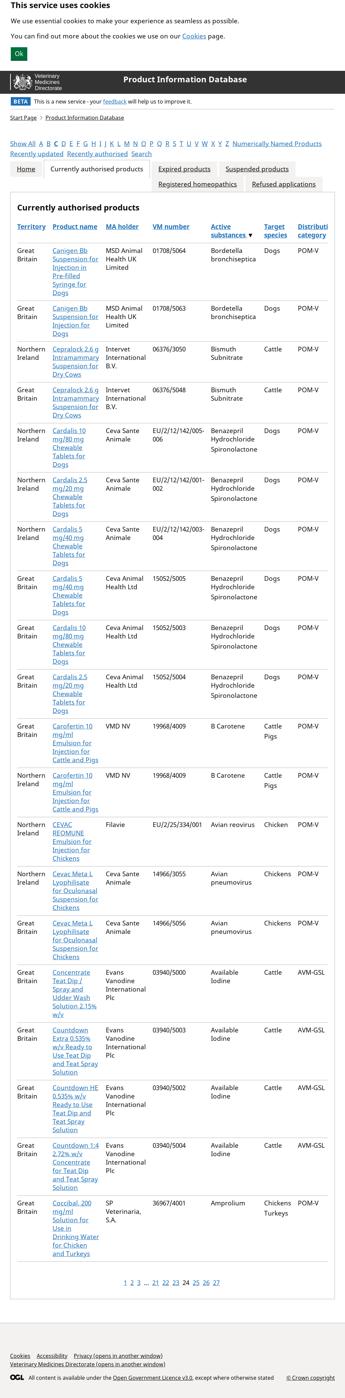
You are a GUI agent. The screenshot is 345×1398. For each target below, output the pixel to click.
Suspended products (257, 169)
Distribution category (317, 230)
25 (196, 1282)
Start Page (23, 117)
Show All (23, 143)
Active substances (229, 230)
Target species (275, 230)
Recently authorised (97, 153)
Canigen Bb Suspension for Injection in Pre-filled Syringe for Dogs (75, 271)
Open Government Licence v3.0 (152, 1377)
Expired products (184, 169)
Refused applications (284, 184)
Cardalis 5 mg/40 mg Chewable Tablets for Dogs (69, 546)
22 (165, 1282)
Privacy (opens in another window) (118, 1356)
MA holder (122, 226)
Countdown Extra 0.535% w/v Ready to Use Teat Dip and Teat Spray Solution (75, 1051)
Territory (31, 226)
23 (175, 1282)
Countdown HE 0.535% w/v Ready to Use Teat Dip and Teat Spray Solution (75, 1108)
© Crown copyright (310, 1377)
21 (155, 1282)
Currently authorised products (97, 169)
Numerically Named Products (277, 143)
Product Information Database (185, 79)
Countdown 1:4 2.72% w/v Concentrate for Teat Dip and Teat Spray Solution (76, 1166)
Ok (19, 53)
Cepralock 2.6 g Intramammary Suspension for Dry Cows (76, 362)
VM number (171, 226)
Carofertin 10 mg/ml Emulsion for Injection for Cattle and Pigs (75, 743)
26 (206, 1282)
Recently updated (37, 153)
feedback (115, 101)
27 (216, 1282)
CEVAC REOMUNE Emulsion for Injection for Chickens (72, 841)
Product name (75, 226)
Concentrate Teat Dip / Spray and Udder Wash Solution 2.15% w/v (75, 993)
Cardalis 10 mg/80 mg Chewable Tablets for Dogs (69, 447)
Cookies (194, 36)
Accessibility (52, 1356)
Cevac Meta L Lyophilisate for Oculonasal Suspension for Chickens (75, 890)
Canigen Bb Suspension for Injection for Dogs (75, 321)
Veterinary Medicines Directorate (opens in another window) (87, 1364)
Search (141, 153)
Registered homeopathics (197, 184)
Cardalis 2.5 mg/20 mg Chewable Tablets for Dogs (70, 497)
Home (26, 169)
